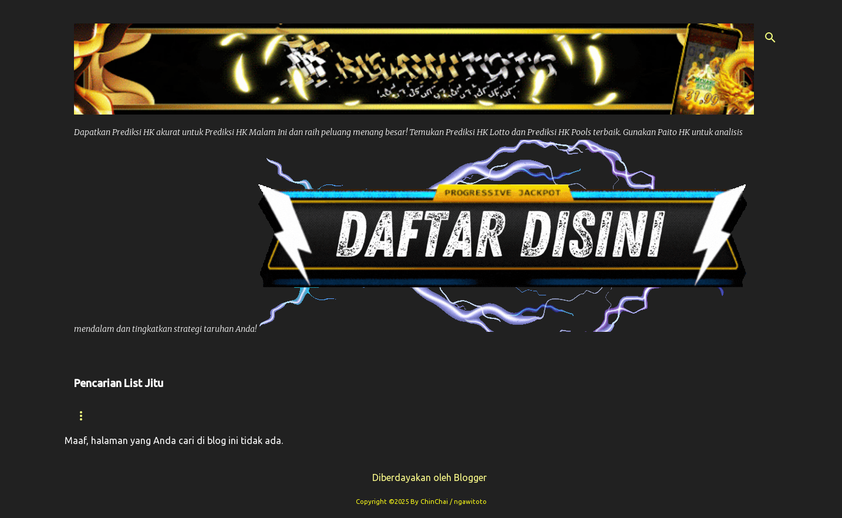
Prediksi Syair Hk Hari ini (422, 416)
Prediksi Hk (239, 416)
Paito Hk (314, 416)
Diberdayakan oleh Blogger (421, 477)
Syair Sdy (621, 416)
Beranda (96, 416)
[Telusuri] (770, 37)
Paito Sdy (693, 416)
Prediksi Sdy (541, 416)
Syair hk (164, 416)
